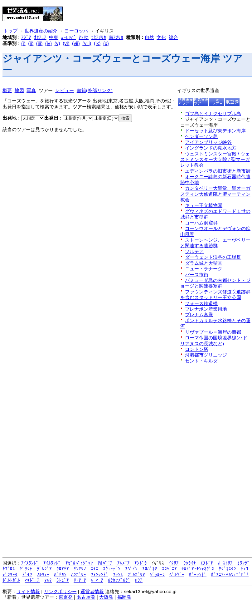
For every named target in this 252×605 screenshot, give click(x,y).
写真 (31, 90)
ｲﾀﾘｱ (174, 563)
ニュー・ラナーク (203, 268)
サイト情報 (28, 591)
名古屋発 (86, 597)
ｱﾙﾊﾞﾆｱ (105, 563)
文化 (161, 37)
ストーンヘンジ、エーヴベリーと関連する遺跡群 (215, 242)
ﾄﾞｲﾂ (27, 574)
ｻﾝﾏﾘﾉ (80, 568)
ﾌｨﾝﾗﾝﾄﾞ (99, 574)
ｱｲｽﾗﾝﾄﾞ (30, 563)
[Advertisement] (144, 11)
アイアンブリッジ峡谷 (208, 142)
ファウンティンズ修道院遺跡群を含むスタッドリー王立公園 (215, 294)
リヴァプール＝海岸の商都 (213, 332)
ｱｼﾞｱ (26, 37)
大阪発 (106, 597)
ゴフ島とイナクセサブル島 (213, 113)
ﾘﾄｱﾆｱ (80, 580)
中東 (53, 37)
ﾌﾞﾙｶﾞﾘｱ (136, 574)
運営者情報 (92, 591)
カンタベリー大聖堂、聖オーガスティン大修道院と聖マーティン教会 (215, 193)
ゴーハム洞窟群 (201, 222)
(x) (106, 43)
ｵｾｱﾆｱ (40, 37)
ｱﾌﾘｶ (84, 37)
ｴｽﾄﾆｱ (207, 563)
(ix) (97, 43)
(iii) (39, 43)
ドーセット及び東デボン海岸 (215, 130)
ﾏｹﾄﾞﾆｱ (32, 580)
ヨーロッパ (76, 30)
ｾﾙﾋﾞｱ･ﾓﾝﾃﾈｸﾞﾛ (198, 568)
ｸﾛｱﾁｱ (62, 568)
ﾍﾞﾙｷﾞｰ (176, 574)
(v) (57, 43)
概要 (7, 90)
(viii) (86, 43)
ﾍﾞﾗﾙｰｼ (157, 574)
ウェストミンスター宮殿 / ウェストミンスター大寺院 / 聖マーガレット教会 (215, 159)
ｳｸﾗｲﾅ (189, 563)
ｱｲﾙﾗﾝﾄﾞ (52, 563)
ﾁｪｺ (244, 568)
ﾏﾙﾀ (48, 580)
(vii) (76, 43)
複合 (173, 37)
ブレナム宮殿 (199, 314)
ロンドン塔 (196, 349)
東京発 (66, 597)
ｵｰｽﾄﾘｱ (225, 563)
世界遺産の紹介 (41, 30)
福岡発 (124, 597)
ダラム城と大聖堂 (203, 263)
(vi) (66, 43)
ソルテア (194, 251)
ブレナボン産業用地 (206, 309)
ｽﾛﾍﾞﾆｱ (169, 568)
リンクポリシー (60, 591)
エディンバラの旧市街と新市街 (217, 171)
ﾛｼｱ (139, 580)
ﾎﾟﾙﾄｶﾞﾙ (11, 580)
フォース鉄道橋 (201, 303)
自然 (149, 37)
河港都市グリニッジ (206, 354)
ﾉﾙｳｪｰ (43, 574)
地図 (19, 90)
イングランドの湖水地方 (210, 147)
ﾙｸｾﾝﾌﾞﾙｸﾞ (119, 580)
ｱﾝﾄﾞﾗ (140, 563)
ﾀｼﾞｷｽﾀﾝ (227, 568)
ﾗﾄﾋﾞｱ (62, 580)
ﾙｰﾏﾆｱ (97, 580)
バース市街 (196, 274)
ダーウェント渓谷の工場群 (213, 257)
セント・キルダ (201, 360)
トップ (10, 30)
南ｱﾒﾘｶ (116, 37)
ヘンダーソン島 (201, 136)
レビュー (64, 90)
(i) (23, 43)
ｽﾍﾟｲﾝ (131, 568)
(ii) (30, 43)
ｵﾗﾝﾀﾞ (243, 563)
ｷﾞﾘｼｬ (26, 568)
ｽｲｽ (94, 568)
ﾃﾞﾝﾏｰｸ (9, 574)
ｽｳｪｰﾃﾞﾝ (111, 568)
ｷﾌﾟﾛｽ (8, 568)
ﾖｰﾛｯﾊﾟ (68, 37)
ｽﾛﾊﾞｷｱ (149, 568)
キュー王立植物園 (203, 205)
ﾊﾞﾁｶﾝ (60, 574)
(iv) (48, 43)
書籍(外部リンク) (95, 90)
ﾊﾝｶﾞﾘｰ (78, 574)
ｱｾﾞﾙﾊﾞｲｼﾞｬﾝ (79, 563)
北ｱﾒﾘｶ (98, 37)
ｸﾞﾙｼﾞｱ (44, 568)
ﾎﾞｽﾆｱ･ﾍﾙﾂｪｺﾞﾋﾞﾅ (230, 574)
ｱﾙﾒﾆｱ (123, 563)
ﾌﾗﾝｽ (118, 574)
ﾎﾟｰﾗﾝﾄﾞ (197, 574)
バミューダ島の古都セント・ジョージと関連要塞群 (215, 283)
